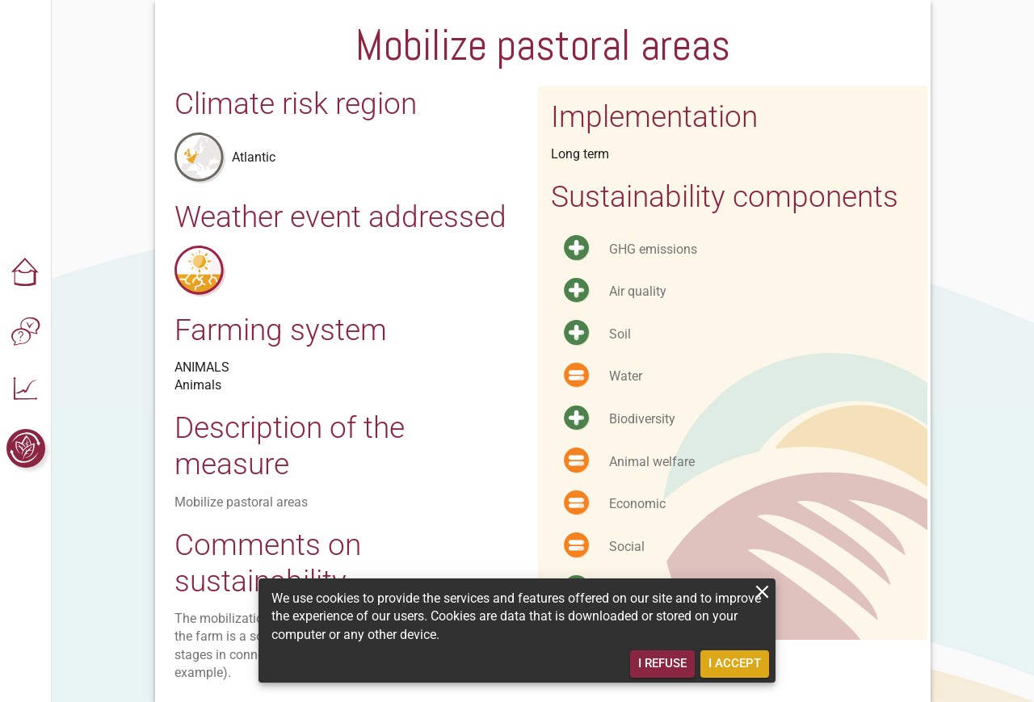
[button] (25, 273)
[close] (762, 591)
